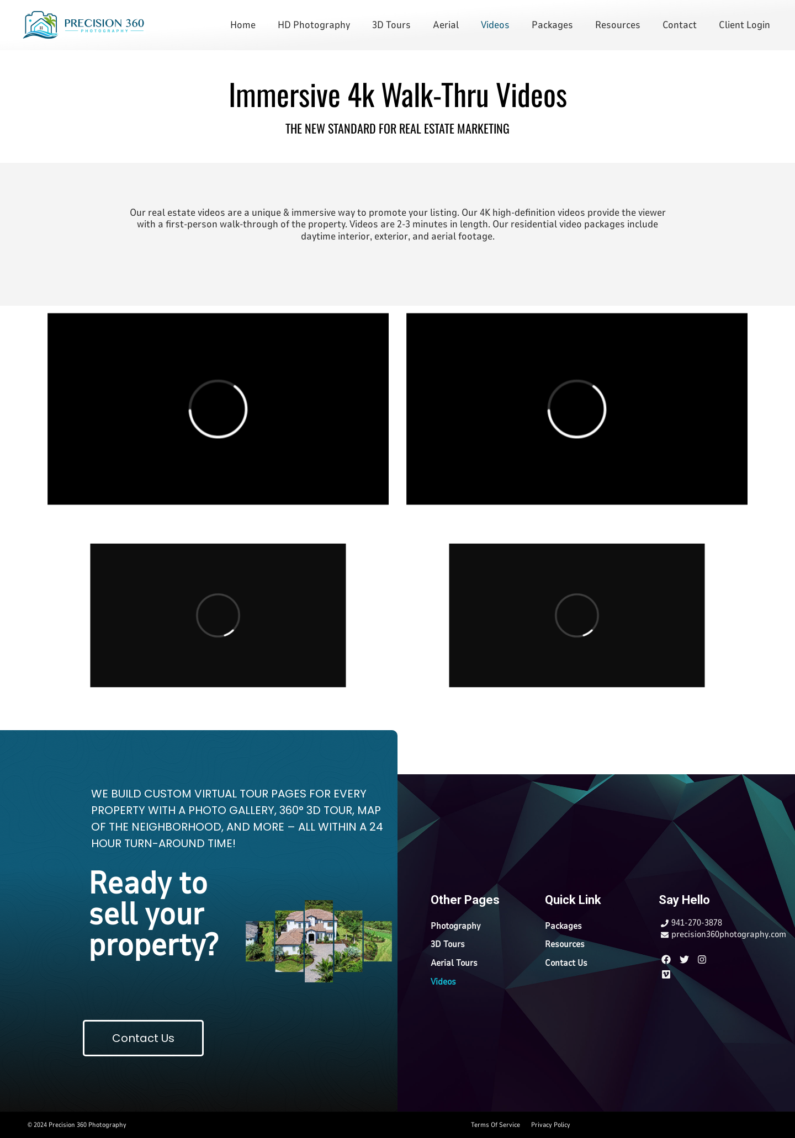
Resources (617, 24)
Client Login (744, 24)
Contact (679, 24)
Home (243, 24)
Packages (552, 24)
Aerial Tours (454, 963)
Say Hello (684, 900)
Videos (495, 24)
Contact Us (566, 963)
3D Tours (391, 24)
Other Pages (465, 900)
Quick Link (573, 900)
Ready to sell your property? (153, 914)
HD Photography (314, 24)
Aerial (446, 24)
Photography (456, 926)
